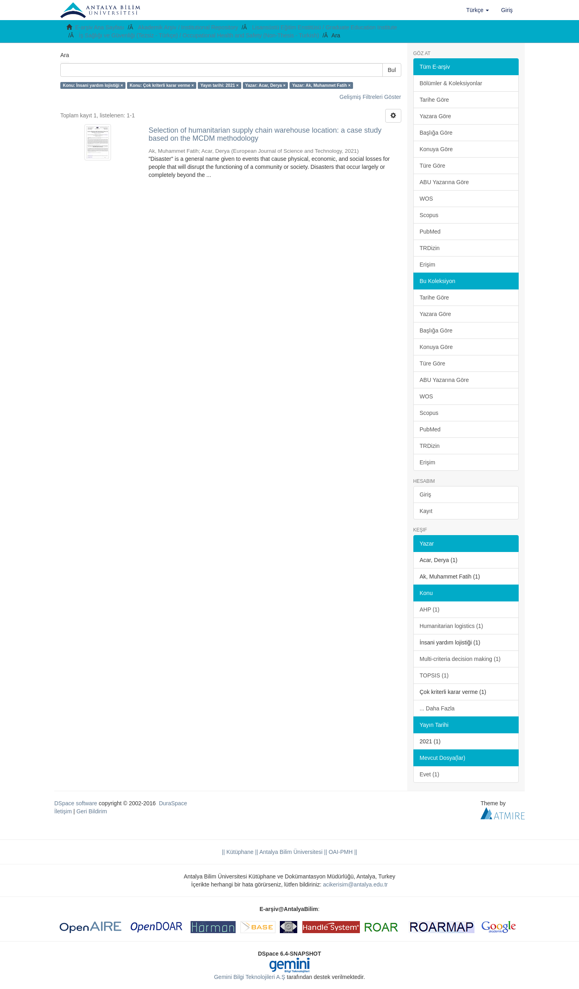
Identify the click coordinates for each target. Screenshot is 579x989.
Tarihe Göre (434, 99)
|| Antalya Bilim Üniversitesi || (290, 852)
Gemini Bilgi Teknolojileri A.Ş (249, 977)
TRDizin (430, 248)
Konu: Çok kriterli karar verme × (161, 85)
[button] (477, 10)
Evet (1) (429, 774)
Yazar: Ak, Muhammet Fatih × (321, 85)
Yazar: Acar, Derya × (265, 85)
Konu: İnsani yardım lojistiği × (93, 85)
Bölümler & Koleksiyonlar (451, 83)
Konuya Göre (436, 149)
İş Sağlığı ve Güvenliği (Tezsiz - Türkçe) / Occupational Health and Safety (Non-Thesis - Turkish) (199, 35)
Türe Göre (433, 165)
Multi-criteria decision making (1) (460, 659)
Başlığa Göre (436, 132)
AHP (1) (430, 609)
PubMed (430, 231)
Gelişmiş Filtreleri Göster (370, 97)
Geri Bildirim (91, 811)
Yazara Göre (435, 116)
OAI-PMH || (342, 852)
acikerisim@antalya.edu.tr (355, 884)
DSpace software (75, 803)
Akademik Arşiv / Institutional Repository (188, 27)
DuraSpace (173, 803)
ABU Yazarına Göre (444, 182)
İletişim (63, 811)
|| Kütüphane (238, 852)
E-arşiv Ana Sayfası (99, 27)
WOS (426, 198)
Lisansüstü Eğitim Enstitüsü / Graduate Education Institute (324, 27)
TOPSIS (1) (434, 675)
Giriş (425, 494)
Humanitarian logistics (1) (451, 626)
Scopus (429, 215)
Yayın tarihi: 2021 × (220, 85)
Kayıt (426, 511)
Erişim (427, 264)
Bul (392, 70)
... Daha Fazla (437, 708)
